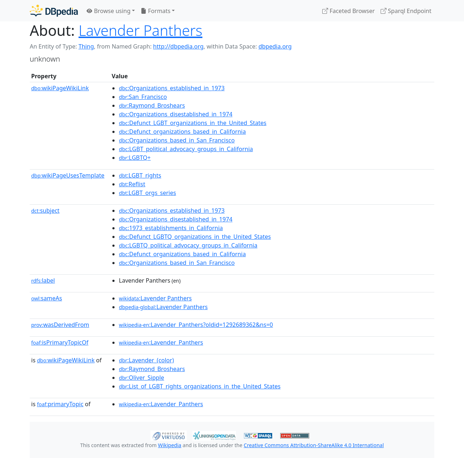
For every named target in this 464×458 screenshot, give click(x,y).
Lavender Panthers (141, 30)
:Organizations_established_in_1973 (172, 88)
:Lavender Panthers (155, 298)
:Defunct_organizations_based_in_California (182, 132)
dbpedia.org (275, 46)
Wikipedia (169, 445)
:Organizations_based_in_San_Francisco (177, 140)
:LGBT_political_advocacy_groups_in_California (186, 149)
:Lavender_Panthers (161, 342)
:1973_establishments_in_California (171, 228)
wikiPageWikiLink (60, 88)
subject (45, 211)
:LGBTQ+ (135, 158)
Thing (86, 46)
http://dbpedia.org (178, 46)
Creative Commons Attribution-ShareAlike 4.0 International (314, 445)
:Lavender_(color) (146, 360)
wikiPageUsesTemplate (67, 175)
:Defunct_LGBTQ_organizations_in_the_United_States (195, 237)
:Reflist (132, 184)
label (43, 280)
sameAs (46, 298)
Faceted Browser (348, 11)
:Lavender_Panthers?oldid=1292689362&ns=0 (196, 325)
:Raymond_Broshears (152, 105)
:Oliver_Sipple (141, 378)
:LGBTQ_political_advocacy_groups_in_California (188, 245)
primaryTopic (60, 404)
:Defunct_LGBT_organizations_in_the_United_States (192, 123)
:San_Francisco (143, 97)
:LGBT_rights (140, 175)
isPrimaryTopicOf (59, 342)
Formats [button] (155, 11)
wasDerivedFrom (60, 325)
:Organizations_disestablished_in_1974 (175, 114)
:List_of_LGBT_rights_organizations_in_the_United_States (200, 386)
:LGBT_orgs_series (147, 193)
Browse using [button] (108, 11)
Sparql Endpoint (406, 11)
